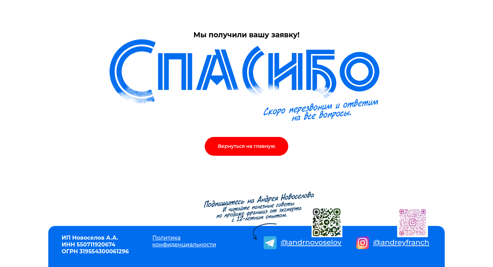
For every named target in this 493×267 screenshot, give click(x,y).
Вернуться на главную (246, 146)
